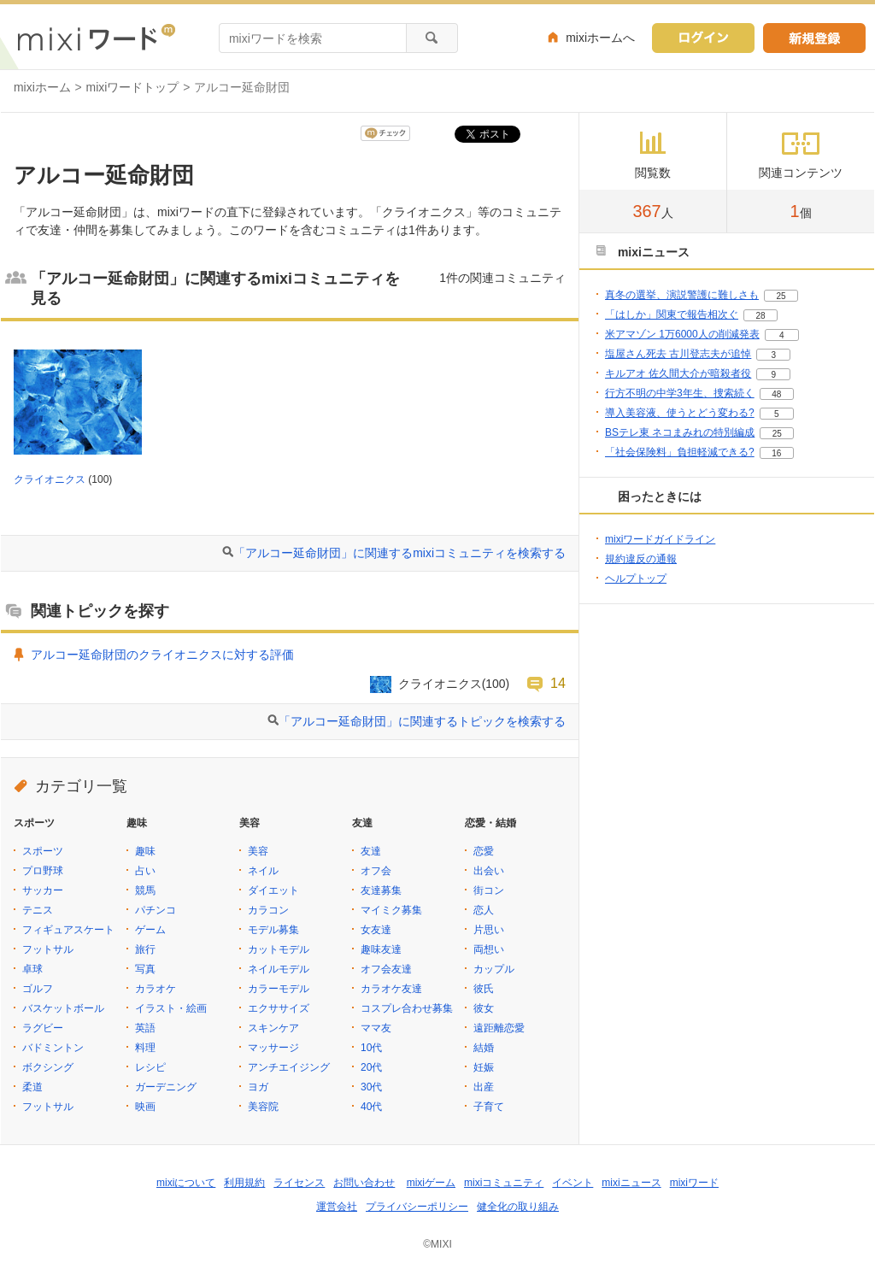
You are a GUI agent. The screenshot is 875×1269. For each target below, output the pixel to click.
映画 (145, 1107)
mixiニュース (631, 1183)
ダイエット (273, 890)
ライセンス (299, 1183)
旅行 (145, 949)
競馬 (145, 890)
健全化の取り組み (518, 1207)
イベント (572, 1183)
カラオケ (155, 989)
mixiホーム (42, 87)
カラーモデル (278, 989)
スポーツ (42, 851)
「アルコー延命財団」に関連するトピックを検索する (422, 721)
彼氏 (483, 989)
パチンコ (155, 910)
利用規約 (244, 1183)
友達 (371, 851)
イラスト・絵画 (171, 1008)
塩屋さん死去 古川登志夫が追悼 (678, 354)
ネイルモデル (278, 969)
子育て (488, 1107)
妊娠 (483, 1067)
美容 (258, 851)
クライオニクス (49, 479)
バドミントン (53, 1048)
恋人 (483, 910)
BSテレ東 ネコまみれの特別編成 (680, 432)
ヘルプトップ (636, 579)
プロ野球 (42, 871)
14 (558, 682)
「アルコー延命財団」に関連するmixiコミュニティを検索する (399, 553)
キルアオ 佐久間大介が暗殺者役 (678, 373)
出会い (488, 871)
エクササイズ (278, 1008)
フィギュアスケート (68, 930)
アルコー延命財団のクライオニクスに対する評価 (162, 654)
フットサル (47, 949)
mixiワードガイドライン (660, 539)
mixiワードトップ (132, 87)
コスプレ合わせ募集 (407, 1008)
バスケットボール (63, 1008)
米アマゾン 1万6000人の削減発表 (682, 334)
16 (776, 453)
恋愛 (483, 851)
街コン (488, 890)
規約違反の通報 (641, 559)
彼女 (483, 1008)
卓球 (32, 969)
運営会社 (336, 1207)
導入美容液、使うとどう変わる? (680, 413)
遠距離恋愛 (499, 1028)
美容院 (263, 1107)
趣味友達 (381, 949)
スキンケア (273, 1028)
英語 (145, 1028)
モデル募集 (273, 930)
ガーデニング (166, 1087)
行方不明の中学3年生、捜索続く (680, 393)
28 (760, 315)
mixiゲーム (431, 1183)
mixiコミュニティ (503, 1183)
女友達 (376, 930)
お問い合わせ (364, 1183)
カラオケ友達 (391, 989)
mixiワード (694, 1183)
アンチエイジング (289, 1067)
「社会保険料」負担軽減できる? (680, 452)
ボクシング (47, 1067)
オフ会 (376, 871)
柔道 (32, 1087)
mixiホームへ (600, 37)
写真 (145, 969)
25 (780, 296)
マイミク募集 (391, 910)
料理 (145, 1048)
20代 (371, 1067)
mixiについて (185, 1183)
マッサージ (273, 1048)
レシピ (150, 1067)
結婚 (483, 1048)
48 (776, 394)
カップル (493, 969)
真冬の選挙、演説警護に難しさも (682, 295)
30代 (371, 1087)
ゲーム (150, 930)
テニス (37, 910)
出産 (483, 1087)
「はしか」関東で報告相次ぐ (671, 314)
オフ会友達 (386, 969)
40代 (371, 1107)
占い (145, 871)
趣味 (145, 851)
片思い (488, 930)
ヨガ (258, 1087)
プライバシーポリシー (417, 1207)
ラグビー (42, 1028)
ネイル (263, 871)
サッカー (42, 890)
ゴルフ (37, 989)
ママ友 (376, 1028)
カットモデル (278, 949)
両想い (488, 949)
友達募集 (381, 890)
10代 (371, 1048)
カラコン (268, 910)
